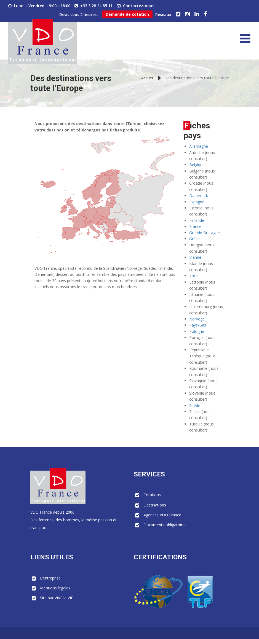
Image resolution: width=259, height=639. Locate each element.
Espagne (196, 201)
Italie (193, 275)
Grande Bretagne (204, 232)
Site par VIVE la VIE (56, 597)
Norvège (197, 319)
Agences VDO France (162, 514)
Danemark (198, 195)
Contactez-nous (138, 5)
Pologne (196, 331)
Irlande (195, 257)
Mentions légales (55, 588)
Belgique (197, 164)
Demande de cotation (127, 14)
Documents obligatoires (164, 524)
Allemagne (198, 146)
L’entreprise (50, 578)
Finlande (196, 220)
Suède (194, 405)
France (195, 226)
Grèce (194, 238)
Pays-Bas (197, 325)
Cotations (152, 494)
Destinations (154, 505)
